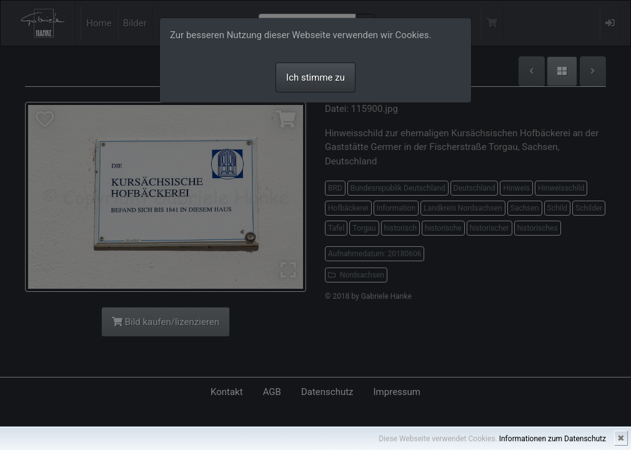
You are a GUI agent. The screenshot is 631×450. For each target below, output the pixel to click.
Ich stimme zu (315, 77)
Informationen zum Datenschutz (552, 438)
